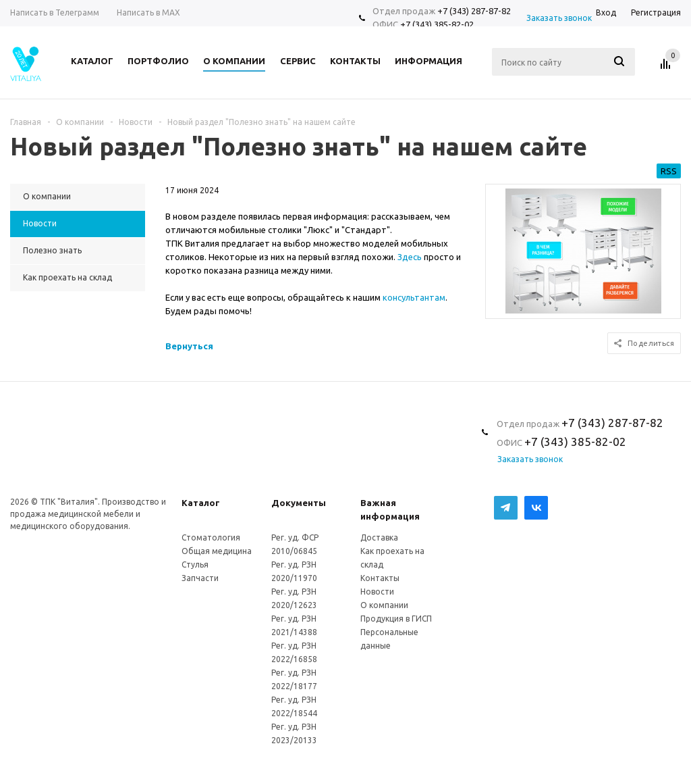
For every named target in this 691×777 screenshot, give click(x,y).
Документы (298, 502)
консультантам (414, 297)
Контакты (379, 578)
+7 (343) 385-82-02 (437, 24)
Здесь (409, 256)
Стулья (195, 564)
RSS (669, 171)
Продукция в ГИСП (396, 618)
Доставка (379, 537)
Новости (377, 591)
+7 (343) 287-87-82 (474, 11)
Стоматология (211, 537)
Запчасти (200, 578)
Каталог (201, 502)
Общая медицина (217, 551)
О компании (384, 605)
